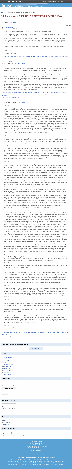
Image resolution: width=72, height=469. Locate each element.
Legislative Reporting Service (35, 6)
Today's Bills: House (8, 359)
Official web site (7, 432)
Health (62, 94)
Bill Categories (6, 370)
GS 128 (4, 58)
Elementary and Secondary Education (25, 56)
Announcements (7, 374)
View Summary (21, 28)
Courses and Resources (50, 1)
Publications (62, 1)
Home (2, 12)
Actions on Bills (7, 366)
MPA (58, 1)
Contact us (6, 424)
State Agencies (62, 92)
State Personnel (64, 56)
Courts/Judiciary (6, 56)
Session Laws (6, 368)
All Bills (5, 362)
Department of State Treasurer (9, 94)
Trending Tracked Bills (8, 364)
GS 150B (17, 97)
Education (13, 56)
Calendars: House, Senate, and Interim (13, 436)
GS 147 (13, 97)
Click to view (13, 22)
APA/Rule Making (53, 92)
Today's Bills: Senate (8, 361)
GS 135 (8, 58)
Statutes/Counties (7, 372)
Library (55, 1)
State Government (55, 56)
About (4, 420)
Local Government (40, 94)
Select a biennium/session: (8, 386)
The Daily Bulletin (7, 357)
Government (45, 92)
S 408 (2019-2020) (8, 27)
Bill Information (7, 434)
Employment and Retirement (43, 56)
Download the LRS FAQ (36, 348)
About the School (44, 1)
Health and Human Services (53, 94)
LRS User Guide (7, 422)
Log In (32, 450)
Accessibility (38, 450)
